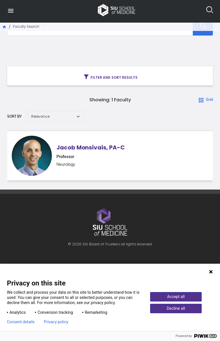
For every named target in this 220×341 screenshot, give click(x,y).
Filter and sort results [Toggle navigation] (110, 76)
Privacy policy (56, 322)
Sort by (14, 117)
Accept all (176, 296)
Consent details (21, 322)
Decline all (176, 308)
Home (4, 26)
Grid (209, 100)
